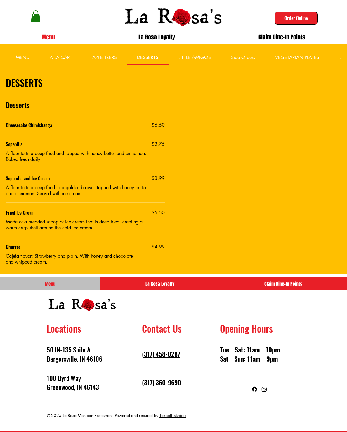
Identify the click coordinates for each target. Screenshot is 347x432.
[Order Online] (296, 18)
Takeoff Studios (172, 415)
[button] (36, 16)
